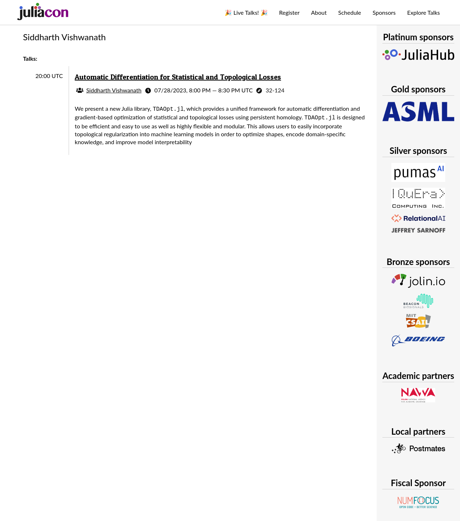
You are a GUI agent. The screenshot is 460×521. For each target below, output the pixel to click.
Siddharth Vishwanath (114, 90)
